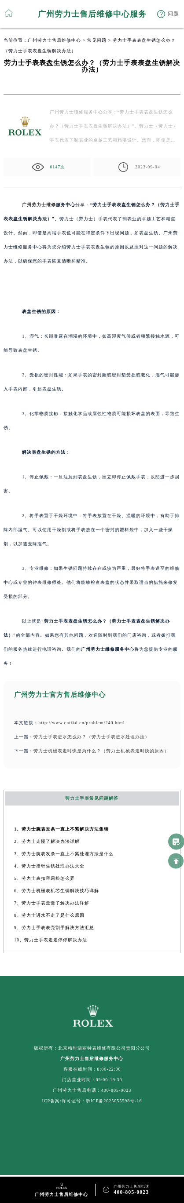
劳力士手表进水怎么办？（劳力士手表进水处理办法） (91, 736)
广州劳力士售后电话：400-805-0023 (92, 1090)
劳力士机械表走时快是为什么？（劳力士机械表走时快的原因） (101, 750)
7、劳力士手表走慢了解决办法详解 (51, 902)
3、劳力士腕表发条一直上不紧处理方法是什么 (64, 853)
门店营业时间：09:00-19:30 (92, 1079)
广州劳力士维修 (39, 204)
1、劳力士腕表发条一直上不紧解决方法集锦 (61, 829)
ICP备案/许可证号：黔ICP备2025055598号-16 (92, 1100)
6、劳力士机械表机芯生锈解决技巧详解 (56, 890)
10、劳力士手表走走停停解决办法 (50, 939)
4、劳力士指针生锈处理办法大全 (49, 866)
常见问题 (97, 40)
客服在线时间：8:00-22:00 (92, 1069)
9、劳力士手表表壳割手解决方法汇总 (54, 927)
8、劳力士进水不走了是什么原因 (49, 915)
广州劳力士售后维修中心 (54, 40)
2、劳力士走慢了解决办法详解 (47, 841)
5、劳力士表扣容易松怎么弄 (44, 878)
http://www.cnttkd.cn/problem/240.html (81, 722)
